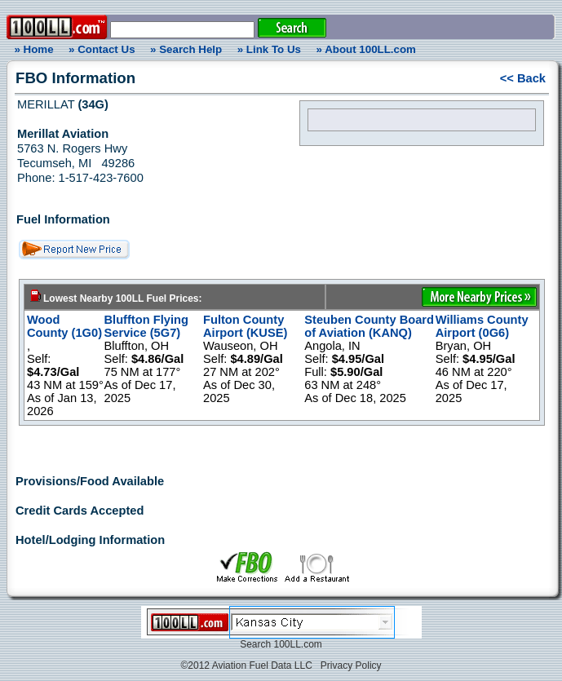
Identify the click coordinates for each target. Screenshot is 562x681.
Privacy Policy (351, 665)
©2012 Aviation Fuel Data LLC (246, 665)
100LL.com (297, 644)
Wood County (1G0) (64, 326)
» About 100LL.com (366, 49)
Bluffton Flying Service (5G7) (146, 326)
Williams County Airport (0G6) (482, 326)
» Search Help (186, 49)
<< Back (523, 78)
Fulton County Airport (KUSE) (245, 326)
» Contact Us (102, 49)
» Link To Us (269, 49)
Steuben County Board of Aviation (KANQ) (369, 326)
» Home (31, 49)
